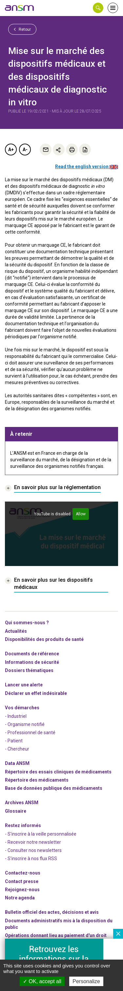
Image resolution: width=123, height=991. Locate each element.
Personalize (86, 981)
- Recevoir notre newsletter (33, 842)
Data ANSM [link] (17, 763)
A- (25, 149)
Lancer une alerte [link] (24, 684)
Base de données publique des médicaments (53, 788)
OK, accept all (42, 981)
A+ (11, 149)
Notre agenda (20, 897)
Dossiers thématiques (29, 670)
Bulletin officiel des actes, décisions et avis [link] (52, 912)
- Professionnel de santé (30, 732)
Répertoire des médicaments (37, 780)
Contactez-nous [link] (22, 873)
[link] (19, 8)
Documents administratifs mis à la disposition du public (59, 924)
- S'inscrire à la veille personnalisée (40, 834)
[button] (98, 8)
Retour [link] (22, 29)
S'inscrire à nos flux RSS (32, 858)
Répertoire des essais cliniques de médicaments (58, 771)
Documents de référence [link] (32, 653)
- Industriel (16, 716)
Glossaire (15, 811)
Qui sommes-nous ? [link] (27, 622)
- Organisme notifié (25, 724)
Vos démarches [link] (22, 707)
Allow (81, 514)
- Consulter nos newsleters (33, 850)
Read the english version (86, 166)
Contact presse (21, 881)
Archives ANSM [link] (21, 802)
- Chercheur (17, 749)
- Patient (14, 740)
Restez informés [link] (23, 825)
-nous (22, 889)
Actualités (16, 631)
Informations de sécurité (32, 662)
